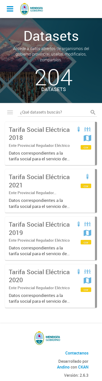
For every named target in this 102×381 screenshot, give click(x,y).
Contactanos (76, 353)
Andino (63, 367)
